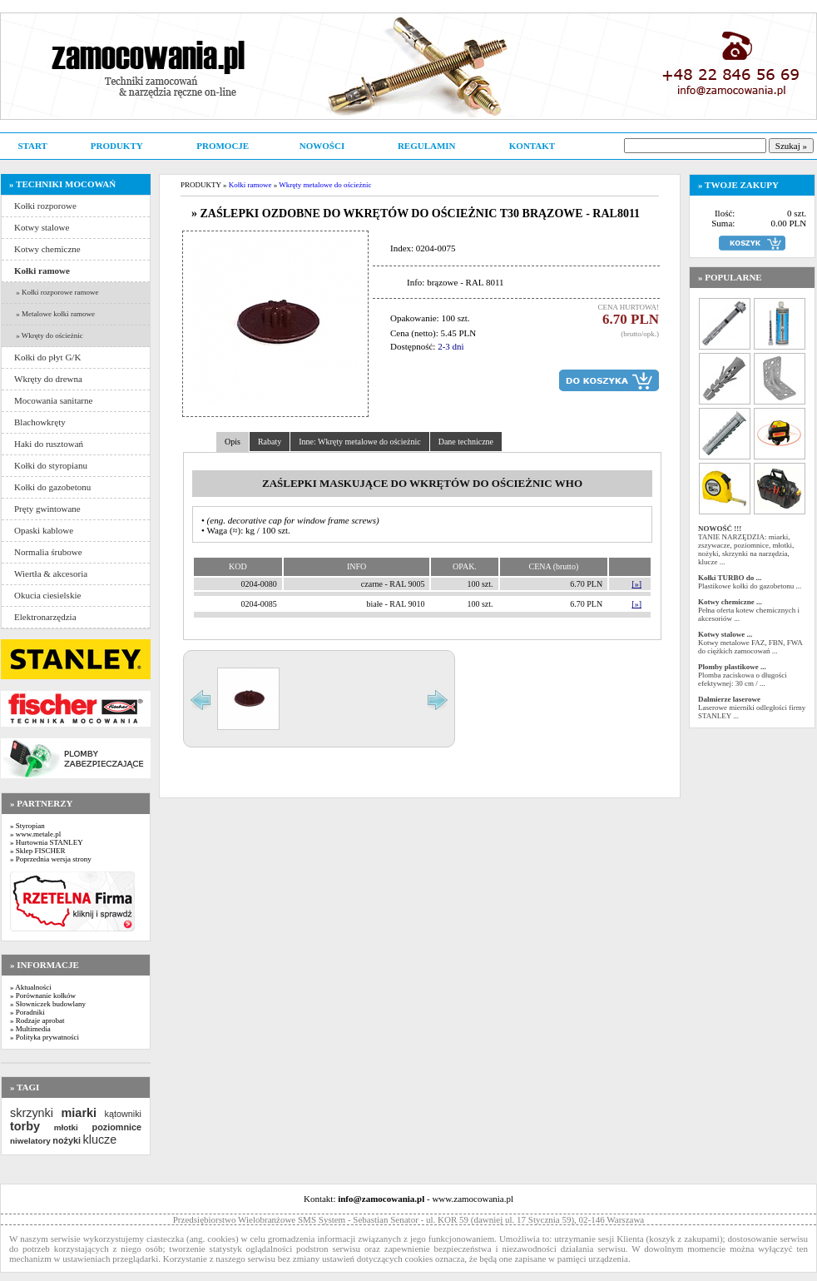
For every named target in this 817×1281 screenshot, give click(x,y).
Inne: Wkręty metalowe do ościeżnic (359, 441)
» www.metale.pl (35, 834)
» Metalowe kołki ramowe (54, 314)
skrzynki (31, 1113)
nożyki (66, 1140)
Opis (232, 441)
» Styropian (27, 826)
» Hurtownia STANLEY (46, 842)
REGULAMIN (427, 146)
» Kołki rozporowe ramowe (56, 292)
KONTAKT (532, 146)
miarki (79, 1113)
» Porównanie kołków (43, 995)
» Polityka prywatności (44, 1037)
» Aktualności (31, 987)
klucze (99, 1139)
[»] (636, 583)
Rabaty (269, 441)
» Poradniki (27, 1012)
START (32, 146)
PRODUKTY (117, 146)
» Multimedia (30, 1029)
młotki (66, 1127)
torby (25, 1126)
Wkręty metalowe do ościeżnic (325, 185)
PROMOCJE (222, 146)
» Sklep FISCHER (38, 851)
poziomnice (116, 1127)
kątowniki (123, 1114)
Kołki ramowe (250, 185)
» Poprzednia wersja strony (51, 859)
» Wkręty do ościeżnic (48, 335)
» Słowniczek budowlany (48, 1004)
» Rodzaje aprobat (37, 1020)
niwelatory (30, 1140)
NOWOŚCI (322, 146)
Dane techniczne (465, 441)
